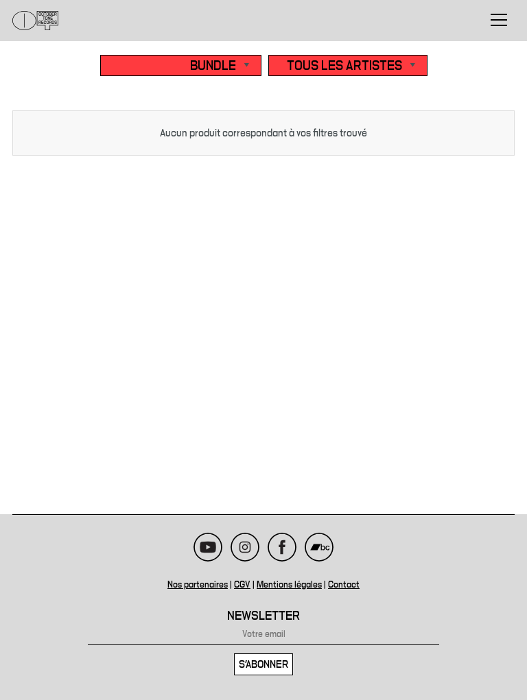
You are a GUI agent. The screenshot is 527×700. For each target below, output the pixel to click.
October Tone (35, 20)
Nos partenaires (197, 585)
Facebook (282, 547)
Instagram (245, 547)
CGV (242, 585)
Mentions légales (289, 585)
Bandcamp (319, 547)
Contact (344, 585)
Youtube (208, 547)
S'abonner (263, 664)
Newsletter (263, 616)
